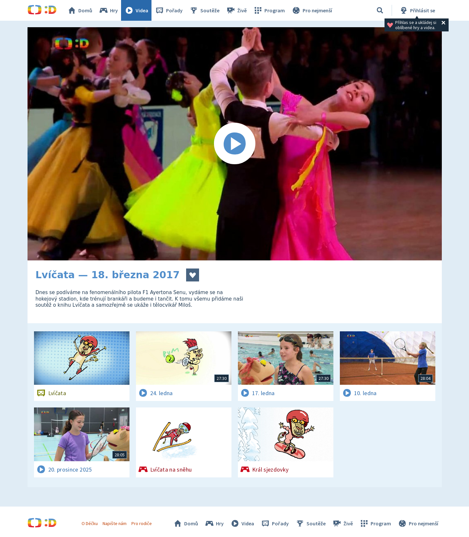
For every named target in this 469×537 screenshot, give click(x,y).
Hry (108, 10)
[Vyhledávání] (380, 10)
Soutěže (204, 10)
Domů (79, 10)
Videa (136, 10)
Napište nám (115, 523)
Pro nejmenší (311, 10)
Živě (236, 10)
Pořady (169, 10)
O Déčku (90, 523)
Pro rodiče (141, 523)
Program (269, 10)
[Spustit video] (235, 143)
